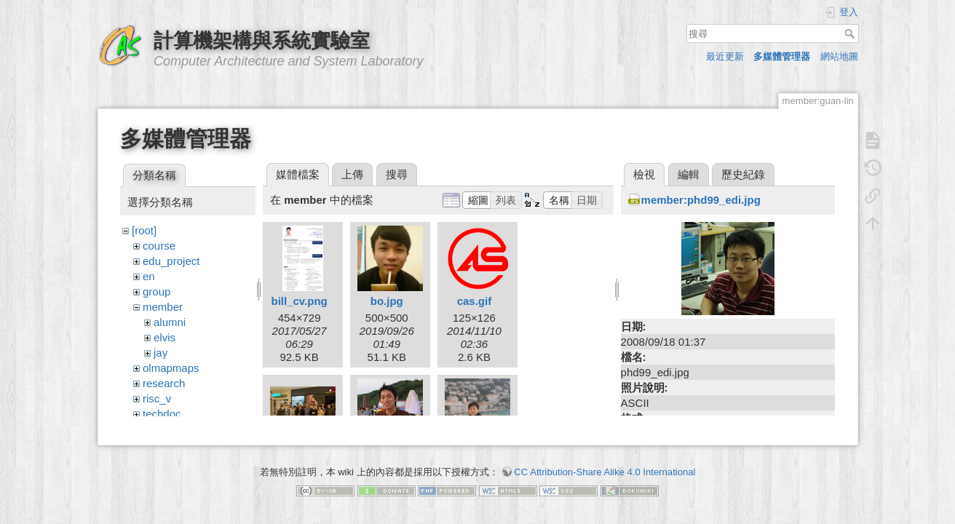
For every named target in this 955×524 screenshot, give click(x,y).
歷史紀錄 (743, 174)
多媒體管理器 (781, 56)
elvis (164, 337)
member (163, 307)
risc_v (157, 398)
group (156, 291)
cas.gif (474, 301)
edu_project (171, 261)
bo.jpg (386, 301)
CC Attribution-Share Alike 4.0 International (604, 464)
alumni (170, 322)
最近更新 (725, 56)
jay (160, 352)
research (164, 383)
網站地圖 (839, 56)
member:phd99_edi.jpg (701, 200)
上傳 (352, 174)
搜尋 (851, 33)
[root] (144, 230)
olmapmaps (171, 368)
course (159, 245)
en (149, 276)
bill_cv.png (299, 301)
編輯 (689, 174)
